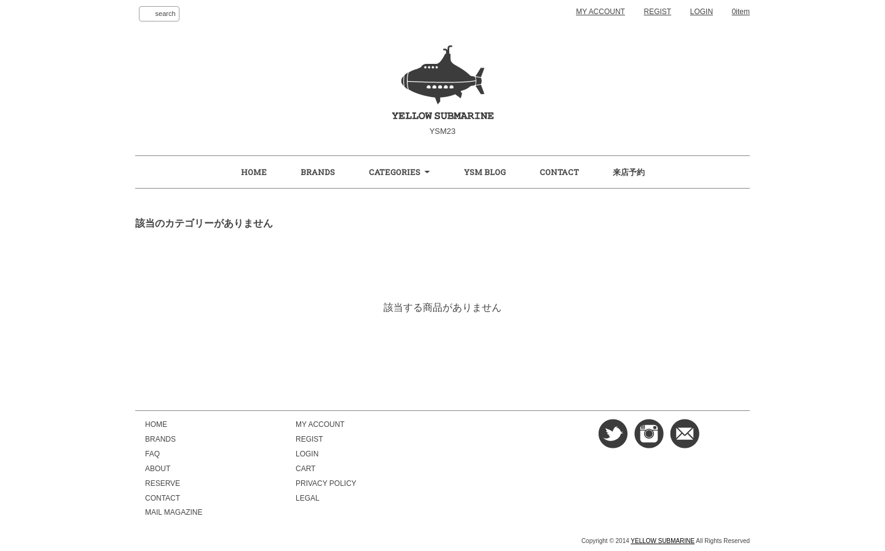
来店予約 (629, 172)
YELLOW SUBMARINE (662, 540)
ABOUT (157, 468)
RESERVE (162, 483)
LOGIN (701, 11)
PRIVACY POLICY (326, 483)
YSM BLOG (485, 172)
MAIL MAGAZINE (173, 512)
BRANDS (318, 172)
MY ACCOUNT (600, 11)
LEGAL (308, 498)
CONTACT (559, 172)
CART (305, 468)
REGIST (658, 11)
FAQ (152, 454)
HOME (254, 172)
